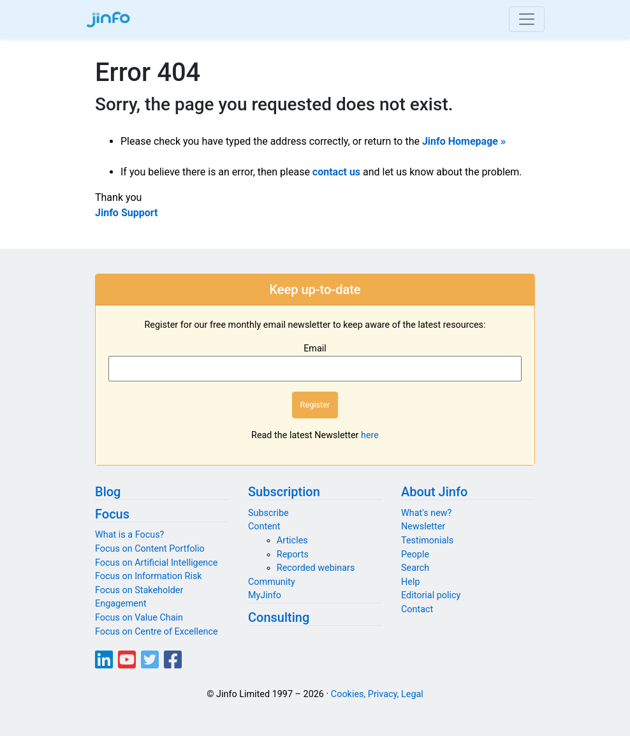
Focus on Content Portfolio (150, 548)
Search (415, 568)
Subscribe (268, 513)
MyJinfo (264, 595)
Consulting (278, 617)
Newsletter (423, 526)
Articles (292, 540)
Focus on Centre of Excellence (156, 631)
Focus (112, 514)
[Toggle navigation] (527, 19)
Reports (293, 554)
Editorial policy (430, 595)
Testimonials (427, 540)
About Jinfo (434, 491)
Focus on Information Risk (148, 576)
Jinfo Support (126, 213)
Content (264, 526)
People (415, 554)
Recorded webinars (316, 568)
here (370, 435)
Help (410, 582)
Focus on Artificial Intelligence (156, 562)
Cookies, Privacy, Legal (377, 694)
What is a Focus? (129, 534)
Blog (108, 491)
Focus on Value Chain (139, 617)
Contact (417, 609)
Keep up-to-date (314, 289)
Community (271, 582)
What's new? (426, 513)
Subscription (284, 491)
